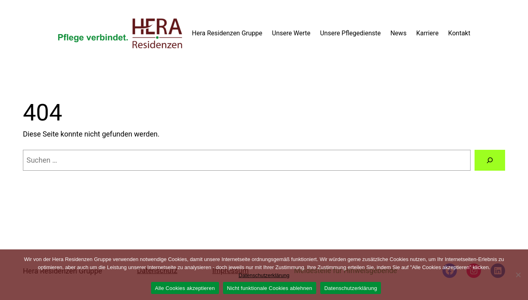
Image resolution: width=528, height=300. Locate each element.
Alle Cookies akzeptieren (185, 288)
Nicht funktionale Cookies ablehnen (269, 288)
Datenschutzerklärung (264, 275)
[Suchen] (490, 160)
